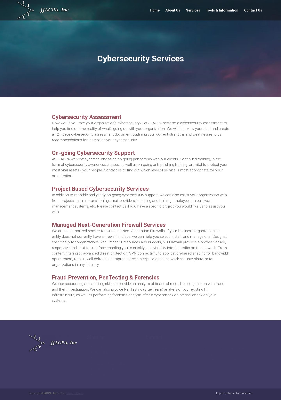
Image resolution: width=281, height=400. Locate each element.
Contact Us (104, 374)
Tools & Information (111, 363)
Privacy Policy (75, 393)
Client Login (104, 369)
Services (102, 357)
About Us (102, 352)
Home (100, 346)
